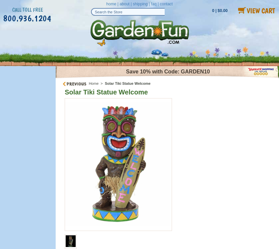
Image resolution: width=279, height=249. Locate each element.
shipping (140, 4)
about (125, 4)
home (111, 4)
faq (154, 4)
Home (93, 83)
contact (166, 4)
